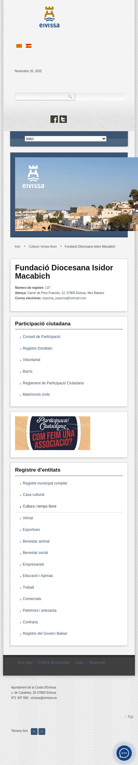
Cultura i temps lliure (39, 506)
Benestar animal (36, 541)
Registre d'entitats (37, 348)
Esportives (31, 530)
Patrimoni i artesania (39, 610)
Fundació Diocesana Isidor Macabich (64, 271)
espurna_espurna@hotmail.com (64, 298)
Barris (27, 371)
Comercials (32, 599)
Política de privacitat (54, 662)
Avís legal (25, 662)
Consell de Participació (41, 337)
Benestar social (35, 553)
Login (79, 662)
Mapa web (97, 662)
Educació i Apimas (38, 576)
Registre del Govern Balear (45, 633)
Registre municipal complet (45, 483)
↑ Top (128, 717)
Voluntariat (31, 360)
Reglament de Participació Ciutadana (53, 383)
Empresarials (33, 564)
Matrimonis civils (36, 394)
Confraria (30, 622)
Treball (28, 587)
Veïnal (28, 518)
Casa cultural (33, 494)
